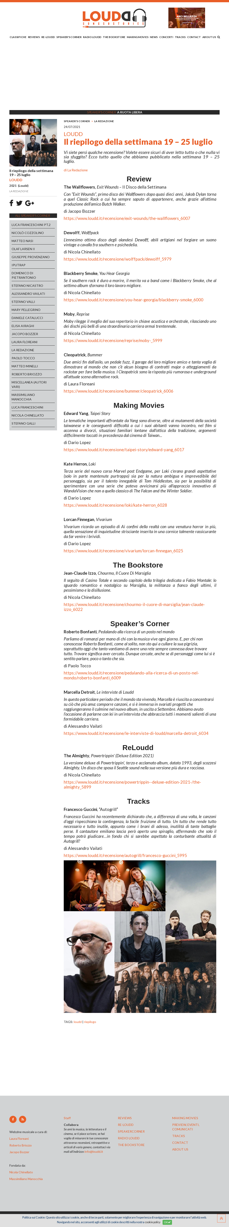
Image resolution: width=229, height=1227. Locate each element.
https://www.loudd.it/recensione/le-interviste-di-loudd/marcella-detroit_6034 (136, 733)
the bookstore (131, 1145)
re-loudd (126, 1125)
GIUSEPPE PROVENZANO (31, 257)
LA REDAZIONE (23, 350)
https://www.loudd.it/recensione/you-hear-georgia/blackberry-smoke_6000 (133, 299)
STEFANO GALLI (24, 423)
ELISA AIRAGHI (23, 326)
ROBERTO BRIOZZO (27, 374)
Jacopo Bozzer (19, 1152)
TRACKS (180, 37)
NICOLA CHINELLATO (28, 415)
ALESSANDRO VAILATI (28, 294)
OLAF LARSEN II (23, 249)
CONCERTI (166, 37)
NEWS (154, 37)
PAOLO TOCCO (23, 358)
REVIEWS (34, 37)
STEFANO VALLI (23, 302)
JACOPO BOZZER (25, 334)
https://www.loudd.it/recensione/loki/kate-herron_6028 (115, 505)
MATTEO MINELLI (25, 366)
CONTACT (194, 37)
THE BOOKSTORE (114, 37)
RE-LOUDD (48, 37)
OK (167, 1222)
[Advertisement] (114, 75)
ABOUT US (209, 37)
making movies (185, 1118)
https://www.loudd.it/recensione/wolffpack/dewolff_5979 (118, 259)
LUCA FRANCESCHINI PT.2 (31, 225)
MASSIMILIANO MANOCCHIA (23, 397)
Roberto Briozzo (20, 1145)
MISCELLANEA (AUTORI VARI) (29, 384)
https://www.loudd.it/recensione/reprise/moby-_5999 (113, 340)
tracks (178, 1136)
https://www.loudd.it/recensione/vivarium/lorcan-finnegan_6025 (123, 550)
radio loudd (129, 1138)
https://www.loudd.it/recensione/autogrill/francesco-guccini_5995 (125, 855)
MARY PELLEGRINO (26, 310)
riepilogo (90, 1022)
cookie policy (152, 1222)
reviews (125, 1118)
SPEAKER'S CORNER (68, 37)
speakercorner (131, 1131)
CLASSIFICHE (18, 37)
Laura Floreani (19, 1138)
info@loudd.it (94, 1151)
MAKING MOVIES (137, 37)
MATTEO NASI (22, 241)
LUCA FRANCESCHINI (27, 407)
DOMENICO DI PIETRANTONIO (24, 275)
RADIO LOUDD (92, 37)
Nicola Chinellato (21, 1172)
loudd (78, 1022)
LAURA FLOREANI (25, 342)
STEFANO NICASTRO (27, 285)
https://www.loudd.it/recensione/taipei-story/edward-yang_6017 (124, 449)
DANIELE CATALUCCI (27, 318)
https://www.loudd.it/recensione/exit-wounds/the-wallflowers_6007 (127, 218)
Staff (67, 1118)
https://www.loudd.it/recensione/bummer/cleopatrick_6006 (118, 391)
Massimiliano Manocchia (26, 1179)
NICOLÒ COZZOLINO (28, 233)
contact (180, 1142)
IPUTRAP (18, 265)
